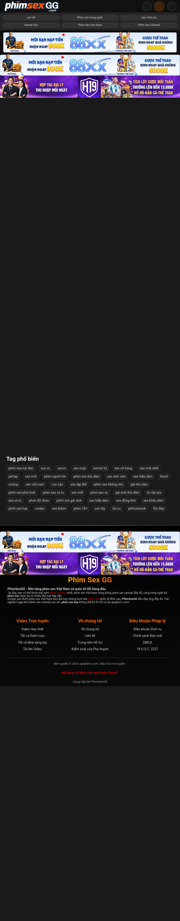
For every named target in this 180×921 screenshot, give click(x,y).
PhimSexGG (99, 916)
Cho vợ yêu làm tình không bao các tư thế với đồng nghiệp (31, 503)
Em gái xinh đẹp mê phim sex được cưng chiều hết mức (31, 197)
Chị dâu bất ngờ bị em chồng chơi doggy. (90, 401)
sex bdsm (59, 743)
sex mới (31, 711)
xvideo (40, 743)
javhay (13, 711)
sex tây (100, 743)
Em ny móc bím (31, 554)
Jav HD (30, 17)
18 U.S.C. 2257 (147, 884)
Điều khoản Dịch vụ (147, 864)
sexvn (61, 703)
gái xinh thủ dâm (127, 727)
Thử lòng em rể (149, 350)
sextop (13, 719)
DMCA (147, 877)
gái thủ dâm (139, 719)
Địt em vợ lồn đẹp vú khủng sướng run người (90, 145)
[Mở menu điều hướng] (171, 6)
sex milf (77, 727)
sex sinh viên (116, 711)
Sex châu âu (149, 17)
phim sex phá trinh (21, 727)
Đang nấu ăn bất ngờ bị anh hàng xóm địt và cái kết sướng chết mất (90, 656)
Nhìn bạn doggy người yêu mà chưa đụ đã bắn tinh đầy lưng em (149, 452)
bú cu (117, 743)
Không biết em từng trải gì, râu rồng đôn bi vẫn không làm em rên (149, 605)
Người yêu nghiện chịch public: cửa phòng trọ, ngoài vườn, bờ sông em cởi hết (31, 248)
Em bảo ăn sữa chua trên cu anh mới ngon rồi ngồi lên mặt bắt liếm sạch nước (149, 401)
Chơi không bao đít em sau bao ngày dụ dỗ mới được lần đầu (90, 503)
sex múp (79, 703)
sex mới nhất (149, 703)
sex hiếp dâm (143, 711)
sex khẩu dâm (153, 735)
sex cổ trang (123, 703)
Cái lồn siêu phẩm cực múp (90, 605)
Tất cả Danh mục (32, 870)
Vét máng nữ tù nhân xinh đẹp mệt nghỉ (31, 605)
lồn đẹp (158, 743)
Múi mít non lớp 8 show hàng (31, 401)
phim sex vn (99, 727)
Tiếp (124, 678)
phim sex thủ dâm (86, 711)
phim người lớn (55, 711)
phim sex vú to (53, 727)
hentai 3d (100, 703)
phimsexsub (137, 743)
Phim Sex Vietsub (149, 25)
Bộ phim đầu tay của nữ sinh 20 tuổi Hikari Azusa (148, 197)
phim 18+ (80, 743)
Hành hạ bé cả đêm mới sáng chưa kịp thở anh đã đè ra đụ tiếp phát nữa (31, 452)
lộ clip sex (154, 727)
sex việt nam (35, 719)
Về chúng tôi (90, 864)
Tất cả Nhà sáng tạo (32, 877)
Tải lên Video (32, 884)
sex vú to (14, 735)
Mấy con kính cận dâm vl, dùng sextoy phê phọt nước (31, 145)
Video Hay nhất (32, 864)
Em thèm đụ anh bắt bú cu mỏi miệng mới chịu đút (149, 248)
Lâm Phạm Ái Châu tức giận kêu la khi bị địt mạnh (31, 656)
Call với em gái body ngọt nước (90, 452)
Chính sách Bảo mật (147, 870)
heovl (164, 711)
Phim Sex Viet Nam (90, 25)
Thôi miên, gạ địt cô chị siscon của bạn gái (31, 299)
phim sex (93, 833)
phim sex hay (18, 743)
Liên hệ (90, 870)
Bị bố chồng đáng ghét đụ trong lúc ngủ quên (90, 248)
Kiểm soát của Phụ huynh (90, 884)
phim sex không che (108, 719)
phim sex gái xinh (69, 735)
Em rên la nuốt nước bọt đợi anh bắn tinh (31, 350)
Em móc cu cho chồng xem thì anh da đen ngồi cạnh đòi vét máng (89, 197)
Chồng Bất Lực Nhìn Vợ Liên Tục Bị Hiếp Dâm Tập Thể (90, 554)
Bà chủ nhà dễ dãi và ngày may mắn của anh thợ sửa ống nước (149, 299)
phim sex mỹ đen (20, 703)
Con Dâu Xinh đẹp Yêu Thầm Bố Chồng (90, 350)
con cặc (57, 719)
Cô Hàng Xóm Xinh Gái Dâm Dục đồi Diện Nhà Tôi (90, 299)
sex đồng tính (126, 735)
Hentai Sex (31, 25)
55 (109, 678)
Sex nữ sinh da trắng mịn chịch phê (149, 145)
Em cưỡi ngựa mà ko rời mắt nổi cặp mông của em (148, 554)
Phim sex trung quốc (90, 17)
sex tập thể (78, 719)
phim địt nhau (39, 735)
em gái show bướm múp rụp (149, 503)
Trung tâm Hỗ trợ (90, 877)
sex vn (45, 703)
